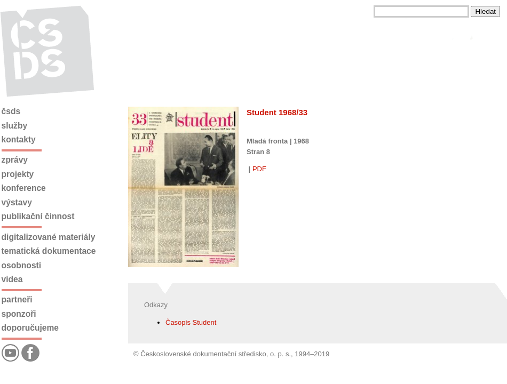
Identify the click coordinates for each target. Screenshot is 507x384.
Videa (12, 279)
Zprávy (15, 159)
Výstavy (17, 202)
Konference (24, 188)
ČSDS (11, 111)
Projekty (18, 174)
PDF (259, 169)
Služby (15, 125)
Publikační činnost (38, 216)
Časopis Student (190, 322)
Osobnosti (22, 265)
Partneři (17, 299)
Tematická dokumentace (49, 250)
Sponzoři (19, 313)
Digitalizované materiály (49, 237)
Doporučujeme (30, 327)
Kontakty (19, 139)
